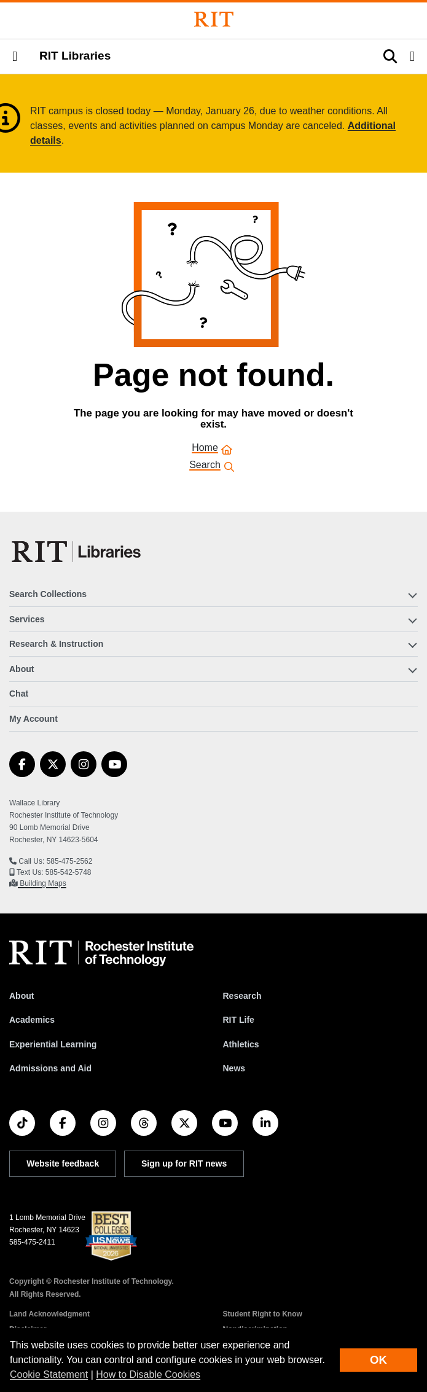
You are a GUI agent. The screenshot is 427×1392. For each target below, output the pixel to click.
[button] (14, 56)
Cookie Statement (49, 1374)
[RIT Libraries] (77, 551)
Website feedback (62, 1163)
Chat (18, 693)
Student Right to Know (262, 1314)
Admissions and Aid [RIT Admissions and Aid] (50, 1068)
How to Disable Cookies (148, 1374)
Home (205, 448)
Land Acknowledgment (49, 1314)
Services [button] (27, 619)
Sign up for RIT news (184, 1163)
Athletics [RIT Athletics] (241, 1044)
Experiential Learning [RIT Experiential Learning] (52, 1044)
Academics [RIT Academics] (32, 1020)
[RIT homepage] (101, 953)
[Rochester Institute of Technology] (213, 19)
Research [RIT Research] (242, 996)
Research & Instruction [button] (56, 644)
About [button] (21, 669)
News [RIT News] (234, 1068)
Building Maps (42, 883)
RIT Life (238, 1020)
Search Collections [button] (48, 594)
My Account (33, 719)
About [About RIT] (21, 996)
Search (205, 465)
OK (378, 1359)
